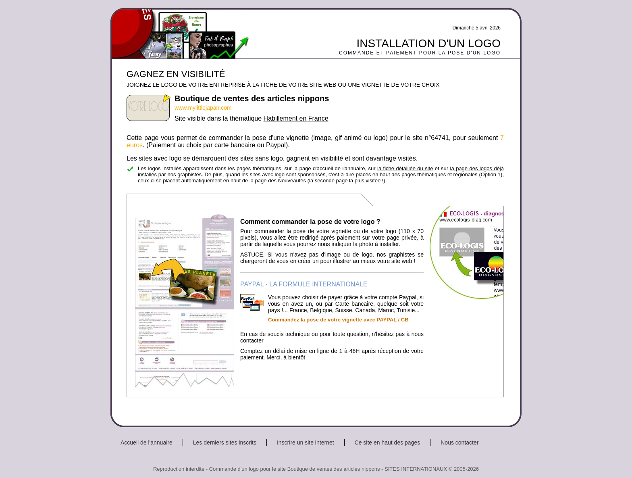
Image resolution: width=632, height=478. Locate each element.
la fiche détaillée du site (405, 168)
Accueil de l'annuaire (147, 442)
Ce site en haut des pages (387, 442)
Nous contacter (459, 442)
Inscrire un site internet (305, 442)
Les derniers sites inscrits (224, 442)
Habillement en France (296, 118)
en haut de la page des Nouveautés (264, 180)
